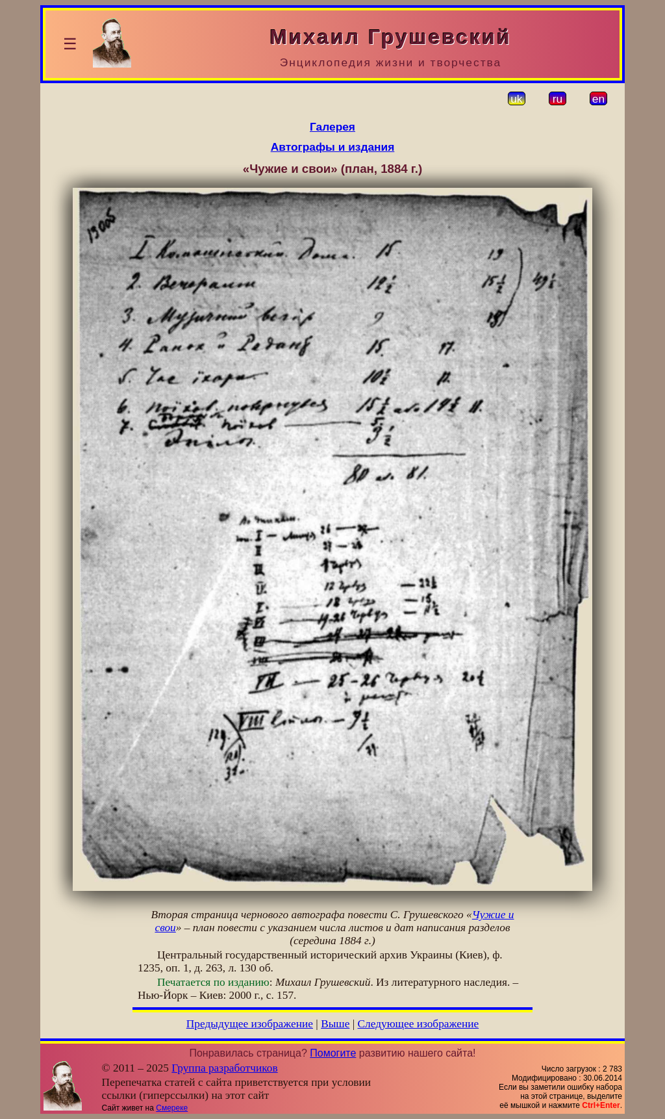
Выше (335, 1024)
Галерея (332, 126)
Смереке (172, 1108)
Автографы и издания (333, 146)
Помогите (333, 1053)
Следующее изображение (418, 1024)
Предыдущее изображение (249, 1024)
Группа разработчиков (224, 1068)
